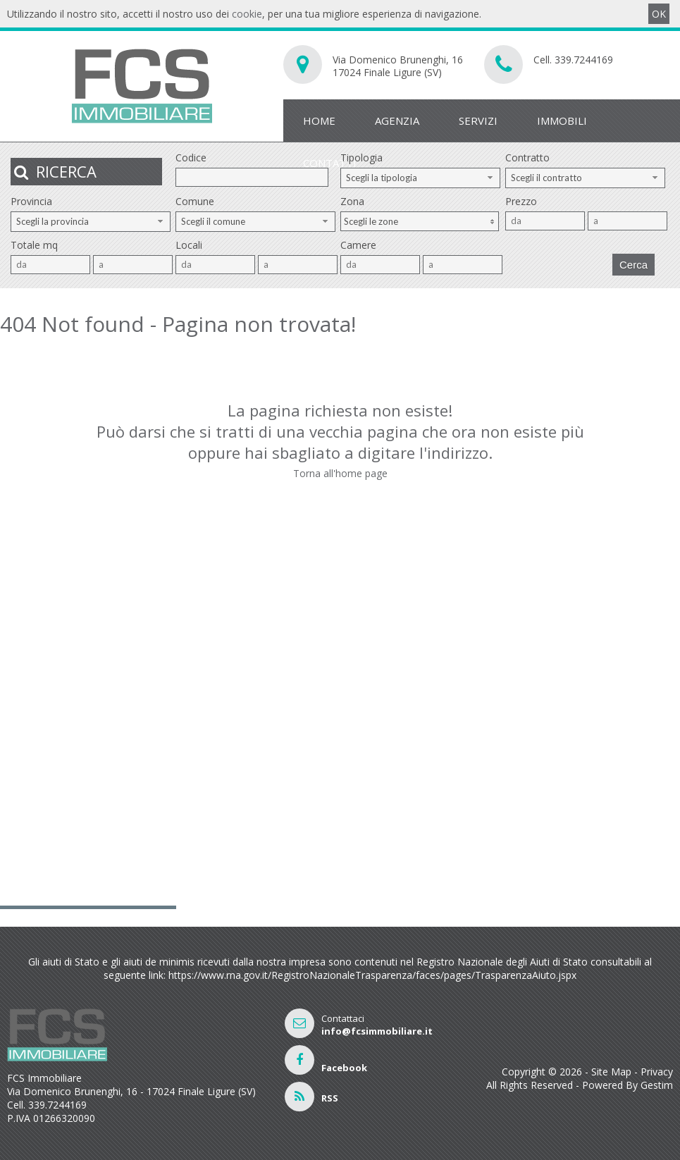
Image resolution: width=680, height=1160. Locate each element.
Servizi (478, 120)
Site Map (611, 1071)
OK (659, 13)
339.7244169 (584, 59)
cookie (247, 13)
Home (319, 120)
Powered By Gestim (627, 1085)
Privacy (657, 1071)
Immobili (562, 120)
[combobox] (420, 178)
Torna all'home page (340, 473)
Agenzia (397, 120)
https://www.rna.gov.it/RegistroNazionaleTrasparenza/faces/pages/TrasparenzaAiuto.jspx (372, 975)
